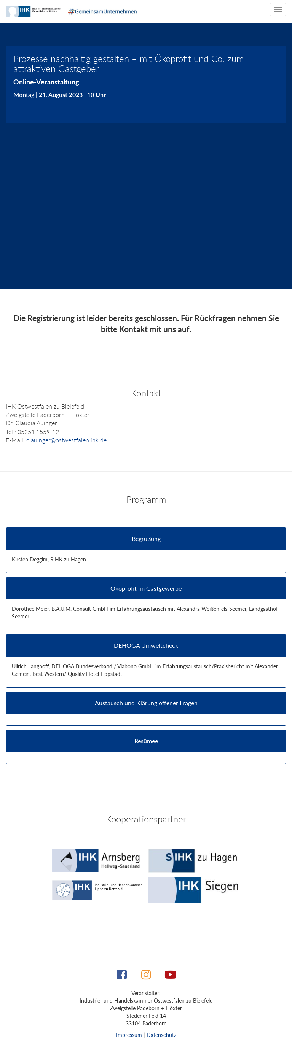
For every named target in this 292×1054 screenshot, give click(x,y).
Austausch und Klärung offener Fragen (146, 702)
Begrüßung (146, 538)
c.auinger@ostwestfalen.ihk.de (66, 440)
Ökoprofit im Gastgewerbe (146, 588)
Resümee (146, 741)
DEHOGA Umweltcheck (146, 645)
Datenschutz (161, 1035)
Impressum (129, 1035)
